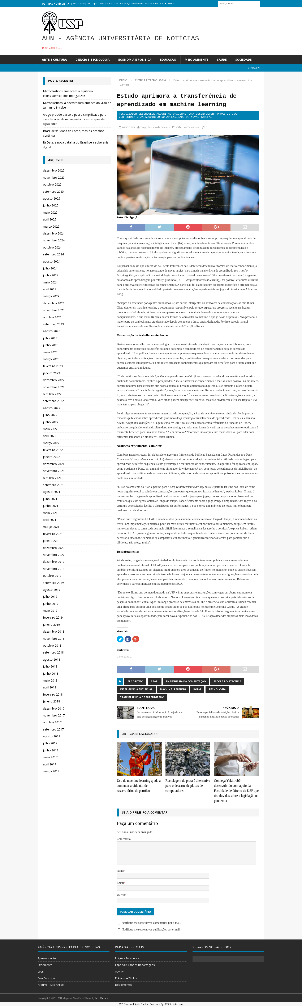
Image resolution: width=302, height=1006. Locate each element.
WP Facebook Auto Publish (134, 1004)
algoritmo (135, 681)
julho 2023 (50, 338)
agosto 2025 (51, 198)
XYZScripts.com (174, 1004)
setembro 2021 (53, 485)
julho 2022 (50, 415)
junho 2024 (50, 275)
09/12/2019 (128, 127)
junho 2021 (50, 506)
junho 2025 (50, 205)
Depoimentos (123, 985)
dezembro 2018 (53, 631)
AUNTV (119, 971)
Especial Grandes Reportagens (135, 965)
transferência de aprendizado (142, 697)
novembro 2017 (54, 715)
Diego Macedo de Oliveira (155, 127)
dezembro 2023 (53, 303)
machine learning (173, 689)
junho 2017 (50, 750)
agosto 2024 (51, 261)
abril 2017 (49, 764)
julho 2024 (50, 268)
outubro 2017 (52, 722)
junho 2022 (50, 422)
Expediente (45, 965)
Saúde (222, 60)
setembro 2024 (53, 254)
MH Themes (101, 998)
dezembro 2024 (53, 233)
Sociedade (243, 60)
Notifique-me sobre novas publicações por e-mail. (151, 929)
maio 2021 (50, 513)
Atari (154, 681)
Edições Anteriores (127, 958)
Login (41, 971)
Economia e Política (134, 60)
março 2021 (51, 527)
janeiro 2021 (51, 541)
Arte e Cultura (54, 60)
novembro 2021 (54, 471)
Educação (168, 60)
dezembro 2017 (53, 708)
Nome (120, 870)
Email (120, 882)
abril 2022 (49, 436)
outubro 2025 (52, 184)
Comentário (124, 839)
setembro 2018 (53, 652)
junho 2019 (50, 604)
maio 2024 (50, 282)
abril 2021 (49, 520)
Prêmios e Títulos (126, 978)
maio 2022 (50, 429)
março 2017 (51, 771)
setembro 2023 (53, 324)
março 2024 (51, 296)
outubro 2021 (52, 478)
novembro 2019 (54, 569)
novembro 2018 (54, 639)
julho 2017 (50, 743)
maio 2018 (50, 680)
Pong (197, 689)
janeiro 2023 (51, 373)
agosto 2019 (51, 590)
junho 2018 (50, 673)
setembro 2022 (53, 401)
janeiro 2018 (51, 701)
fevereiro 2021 (53, 534)
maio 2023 (50, 352)
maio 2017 (50, 757)
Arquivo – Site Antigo (51, 985)
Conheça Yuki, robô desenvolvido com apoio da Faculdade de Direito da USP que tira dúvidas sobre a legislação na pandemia (236, 790)
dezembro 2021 (53, 464)
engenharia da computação (186, 681)
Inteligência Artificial (136, 689)
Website (121, 895)
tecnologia (217, 689)
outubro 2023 (52, 317)
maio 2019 (50, 611)
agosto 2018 (51, 659)
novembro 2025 (54, 177)
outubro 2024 (52, 247)
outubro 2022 (52, 394)
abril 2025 (49, 219)
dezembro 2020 (53, 548)
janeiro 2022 (51, 457)
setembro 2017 (53, 729)
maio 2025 (50, 212)
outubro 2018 (52, 645)
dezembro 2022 (53, 380)
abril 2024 (49, 289)
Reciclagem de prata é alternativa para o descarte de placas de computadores (187, 785)
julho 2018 (50, 666)
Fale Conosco (46, 978)
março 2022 (51, 443)
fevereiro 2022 (53, 450)
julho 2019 (50, 596)
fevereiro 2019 (53, 617)
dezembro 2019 (53, 562)
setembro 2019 (53, 583)
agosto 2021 (51, 492)
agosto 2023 (51, 331)
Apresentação (47, 958)
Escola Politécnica (227, 681)
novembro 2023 (54, 310)
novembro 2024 (54, 240)
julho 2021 (50, 499)
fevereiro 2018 (53, 694)
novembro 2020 (54, 555)
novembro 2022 (54, 387)
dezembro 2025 (53, 170)
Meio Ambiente (196, 60)
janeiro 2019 (51, 625)
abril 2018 (49, 687)
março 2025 (51, 226)
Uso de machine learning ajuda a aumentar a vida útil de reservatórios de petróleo (139, 785)
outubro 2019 (52, 576)
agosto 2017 (51, 736)
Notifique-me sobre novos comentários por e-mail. (151, 922)
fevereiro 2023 (53, 366)
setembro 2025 (53, 192)
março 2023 (51, 359)
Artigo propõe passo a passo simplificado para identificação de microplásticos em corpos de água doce (74, 119)
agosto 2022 (51, 408)
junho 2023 (50, 345)
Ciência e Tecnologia (93, 60)
